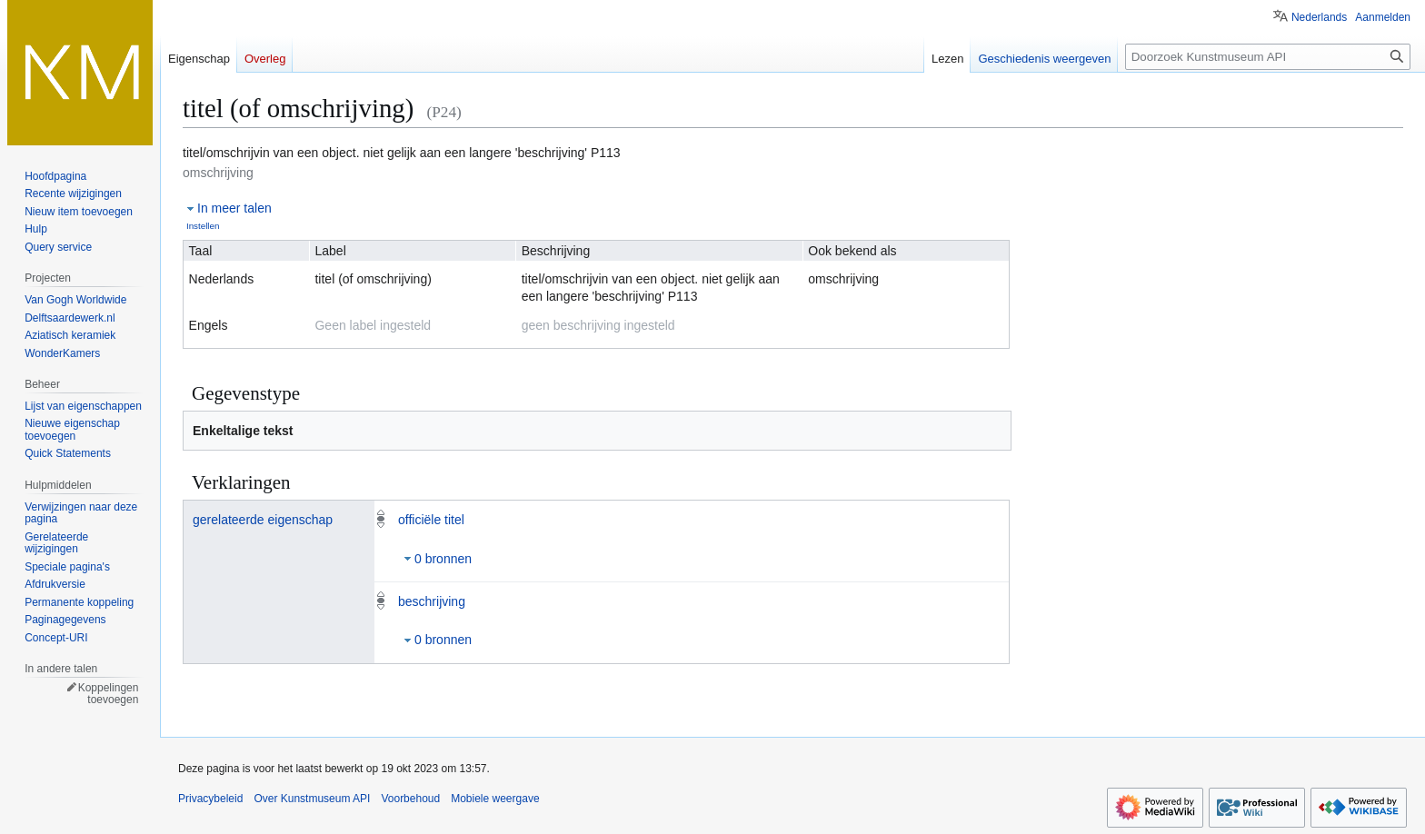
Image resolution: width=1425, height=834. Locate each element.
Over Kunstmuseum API (312, 798)
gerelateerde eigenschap (263, 519)
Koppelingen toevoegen (108, 694)
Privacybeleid (210, 798)
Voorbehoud (410, 798)
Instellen (203, 226)
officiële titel (431, 519)
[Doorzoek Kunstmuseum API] (1267, 57)
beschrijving (431, 601)
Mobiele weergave (495, 798)
